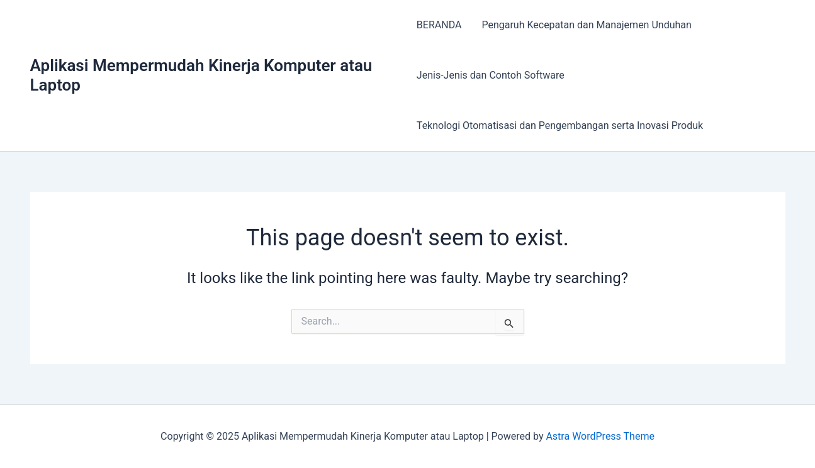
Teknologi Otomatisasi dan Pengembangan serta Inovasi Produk (560, 125)
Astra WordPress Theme (600, 436)
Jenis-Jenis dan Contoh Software (491, 75)
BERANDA (439, 25)
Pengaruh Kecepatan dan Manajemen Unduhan (586, 25)
